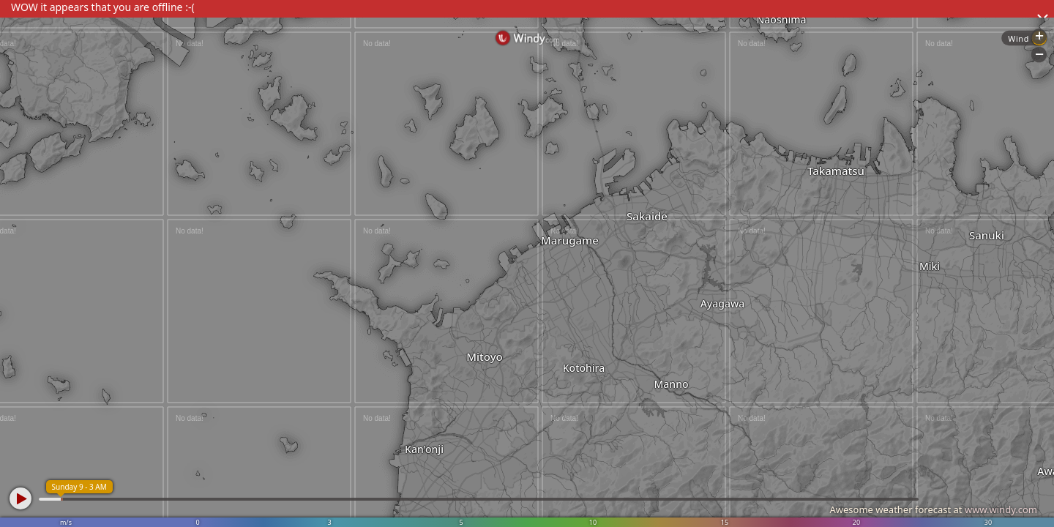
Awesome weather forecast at (933, 509)
